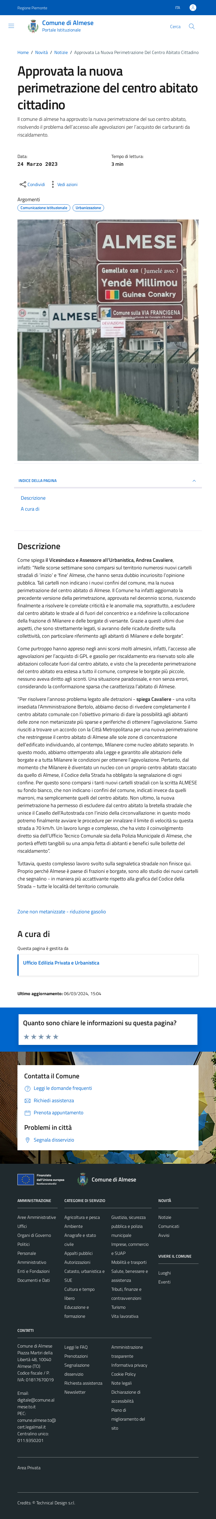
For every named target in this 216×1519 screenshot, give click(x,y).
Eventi (164, 1281)
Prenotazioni (76, 1356)
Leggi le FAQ (76, 1347)
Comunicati (168, 1226)
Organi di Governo (34, 1235)
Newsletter (75, 1392)
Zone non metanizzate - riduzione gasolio (61, 911)
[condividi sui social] (31, 184)
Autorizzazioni (77, 1262)
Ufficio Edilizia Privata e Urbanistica (61, 962)
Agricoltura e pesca (82, 1217)
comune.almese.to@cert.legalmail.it (36, 1423)
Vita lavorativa (124, 1316)
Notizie (164, 1217)
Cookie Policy (123, 1374)
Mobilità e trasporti (129, 1262)
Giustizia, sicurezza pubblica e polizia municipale (128, 1226)
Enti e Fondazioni (33, 1271)
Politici (23, 1244)
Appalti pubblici (78, 1253)
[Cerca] (192, 26)
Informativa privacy (129, 1365)
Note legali (121, 1383)
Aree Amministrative (36, 1217)
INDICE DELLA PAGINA (108, 480)
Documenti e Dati (33, 1280)
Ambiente (73, 1226)
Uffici (22, 1226)
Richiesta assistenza (83, 1383)
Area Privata (28, 1467)
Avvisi (163, 1235)
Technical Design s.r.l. (55, 1502)
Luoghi (164, 1272)
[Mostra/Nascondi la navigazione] (11, 25)
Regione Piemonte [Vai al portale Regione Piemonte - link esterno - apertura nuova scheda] (32, 8)
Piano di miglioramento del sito (128, 1419)
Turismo (118, 1307)
